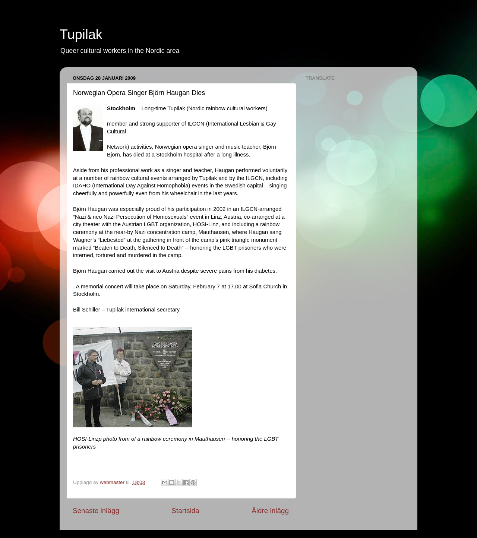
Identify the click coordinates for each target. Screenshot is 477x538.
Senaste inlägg (96, 511)
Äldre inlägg (270, 511)
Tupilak (81, 34)
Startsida (185, 511)
